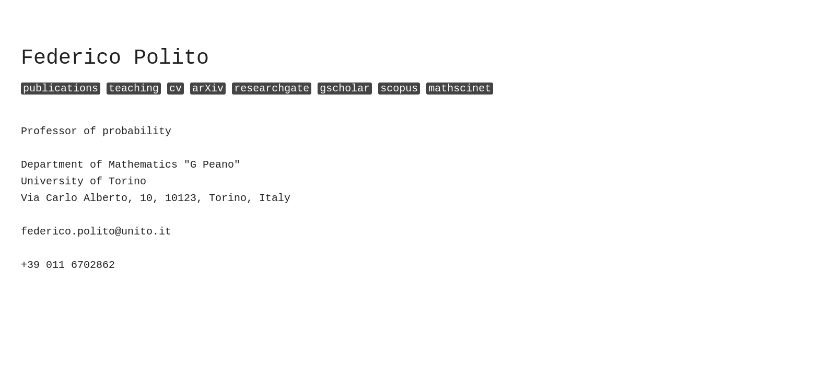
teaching (134, 89)
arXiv (208, 89)
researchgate (271, 89)
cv (175, 89)
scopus (399, 89)
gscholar (345, 89)
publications (60, 89)
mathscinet (459, 89)
